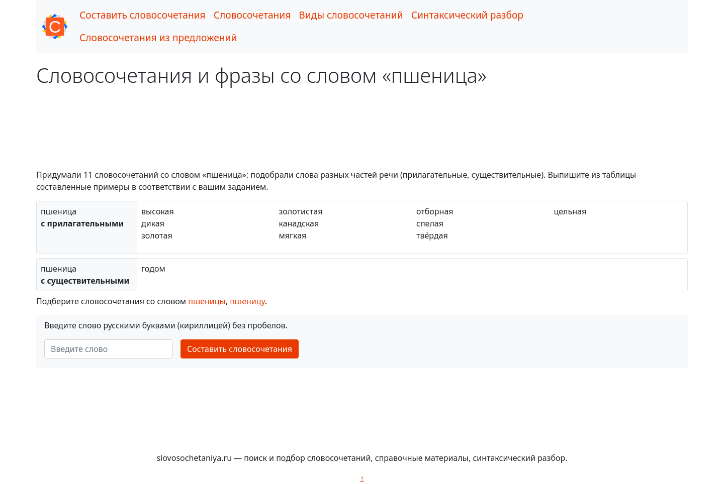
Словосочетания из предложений (158, 37)
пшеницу (247, 301)
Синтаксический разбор (467, 15)
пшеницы (207, 301)
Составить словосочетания (142, 15)
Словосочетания (252, 15)
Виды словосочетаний (351, 15)
